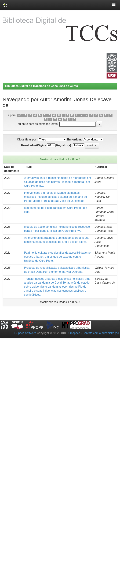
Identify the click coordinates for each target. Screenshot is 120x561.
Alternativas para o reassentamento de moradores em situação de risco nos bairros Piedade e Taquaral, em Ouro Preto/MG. (57, 181)
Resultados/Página (33, 145)
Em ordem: (74, 139)
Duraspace (73, 333)
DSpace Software (25, 333)
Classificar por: (27, 139)
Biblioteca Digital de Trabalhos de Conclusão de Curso (41, 85)
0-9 (19, 115)
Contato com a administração (101, 333)
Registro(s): (64, 145)
